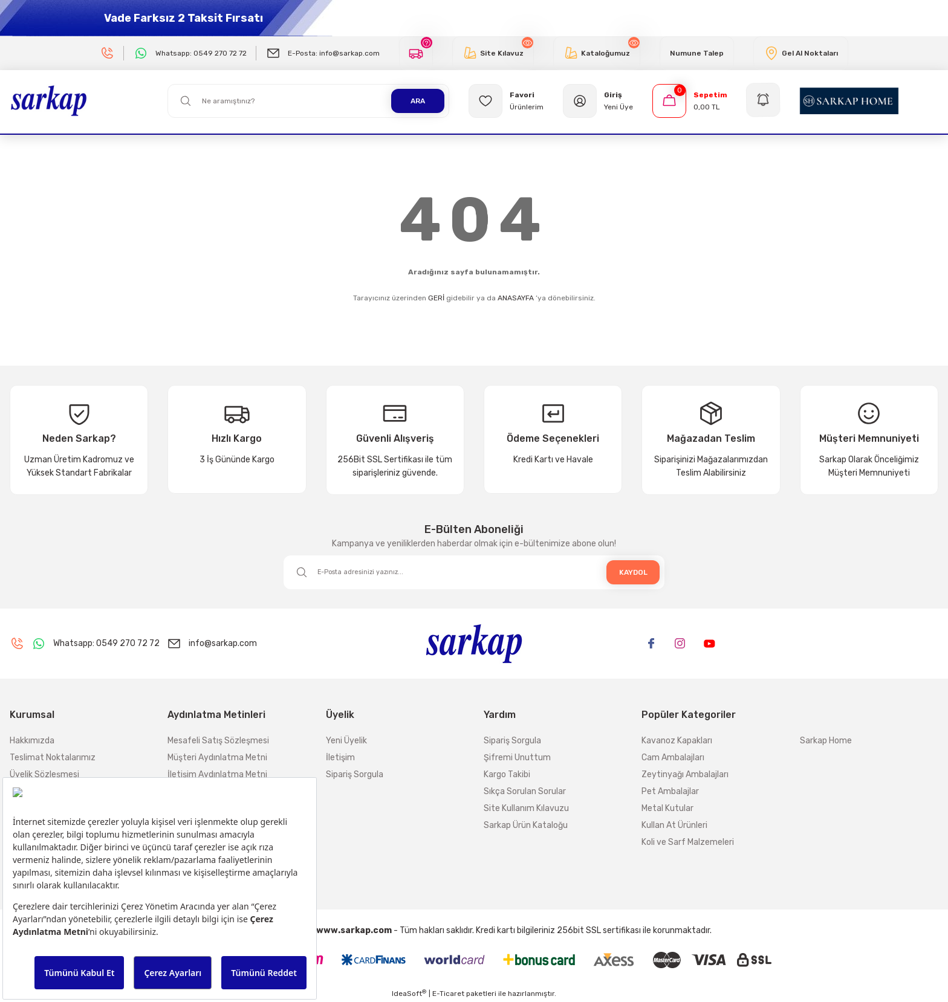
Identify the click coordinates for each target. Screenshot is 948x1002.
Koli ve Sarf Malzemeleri (687, 842)
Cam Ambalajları (672, 757)
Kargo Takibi (507, 774)
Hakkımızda (32, 740)
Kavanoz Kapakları (676, 740)
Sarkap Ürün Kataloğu (526, 825)
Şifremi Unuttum (517, 757)
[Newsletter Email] (474, 572)
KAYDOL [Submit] (633, 572)
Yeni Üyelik (346, 740)
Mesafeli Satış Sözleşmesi (218, 740)
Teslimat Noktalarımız (53, 757)
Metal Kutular (667, 808)
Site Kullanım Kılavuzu (526, 808)
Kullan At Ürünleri (674, 825)
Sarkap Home (826, 740)
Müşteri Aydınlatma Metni (217, 757)
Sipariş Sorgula (354, 774)
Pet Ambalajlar (670, 791)
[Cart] (689, 101)
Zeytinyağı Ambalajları (685, 774)
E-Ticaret (448, 993)
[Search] (308, 101)
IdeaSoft (409, 993)
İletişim (340, 757)
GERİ (436, 298)
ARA (418, 101)
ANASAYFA (516, 298)
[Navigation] (764, 101)
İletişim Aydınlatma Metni (217, 774)
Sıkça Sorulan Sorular (525, 791)
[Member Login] (598, 101)
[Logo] (49, 100)
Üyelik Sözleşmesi (44, 774)
